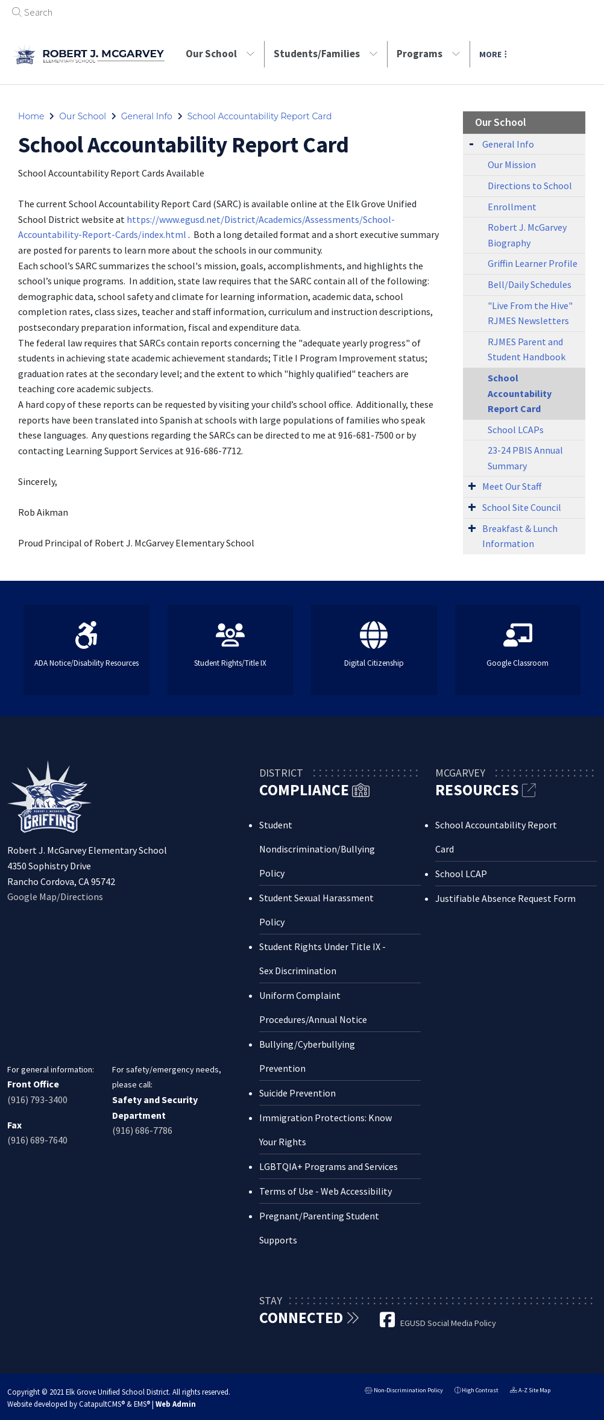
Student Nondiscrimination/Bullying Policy (317, 849)
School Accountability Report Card (259, 116)
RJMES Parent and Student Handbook (526, 349)
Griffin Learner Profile (532, 263)
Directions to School (530, 186)
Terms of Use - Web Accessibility (325, 1191)
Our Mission (512, 164)
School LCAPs (516, 430)
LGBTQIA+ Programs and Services (328, 1166)
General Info (146, 116)
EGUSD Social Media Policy (448, 1323)
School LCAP (461, 874)
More (493, 54)
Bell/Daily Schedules (529, 284)
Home (31, 116)
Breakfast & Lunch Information (520, 536)
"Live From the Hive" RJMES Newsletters (530, 313)
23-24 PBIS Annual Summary (525, 458)
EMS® (142, 1404)
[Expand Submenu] (471, 143)
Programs (429, 53)
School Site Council (521, 507)
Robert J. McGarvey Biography (527, 235)
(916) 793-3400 (37, 1099)
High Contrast (480, 1390)
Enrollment (512, 207)
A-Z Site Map (530, 1391)
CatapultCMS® (102, 1404)
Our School (220, 53)
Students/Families (326, 53)
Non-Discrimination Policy (404, 1391)
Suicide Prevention (297, 1093)
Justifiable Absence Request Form (505, 898)
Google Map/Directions (55, 896)
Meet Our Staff (511, 486)
